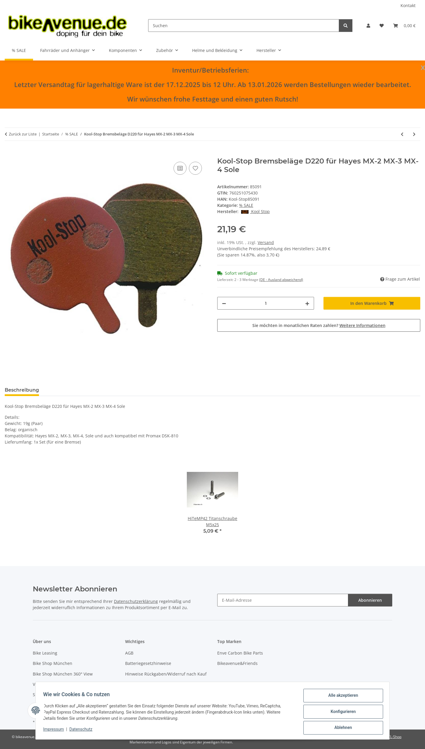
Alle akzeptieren (341, 697)
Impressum (55, 730)
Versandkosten (47, 684)
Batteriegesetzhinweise (148, 663)
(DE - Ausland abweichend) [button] (281, 279)
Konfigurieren (341, 712)
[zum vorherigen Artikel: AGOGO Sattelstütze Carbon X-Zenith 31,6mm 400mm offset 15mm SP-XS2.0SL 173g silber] (402, 134)
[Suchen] (243, 25)
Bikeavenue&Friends (237, 663)
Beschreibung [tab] (22, 390)
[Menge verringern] (224, 303)
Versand (266, 242)
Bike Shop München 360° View (63, 674)
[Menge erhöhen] (307, 303)
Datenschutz (82, 730)
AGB (129, 653)
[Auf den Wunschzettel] (195, 168)
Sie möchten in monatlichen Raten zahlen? (318, 325)
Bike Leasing (45, 653)
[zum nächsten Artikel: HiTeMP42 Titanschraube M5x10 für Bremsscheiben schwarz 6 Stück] (414, 134)
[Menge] (265, 303)
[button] (368, 25)
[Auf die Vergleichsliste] (180, 168)
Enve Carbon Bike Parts (240, 653)
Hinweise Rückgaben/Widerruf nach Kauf (166, 674)
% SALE (246, 205)
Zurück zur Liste (23, 134)
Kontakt (408, 5)
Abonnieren (370, 600)
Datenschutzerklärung (136, 601)
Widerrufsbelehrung (145, 684)
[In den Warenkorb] (9, 154)
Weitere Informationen (362, 325)
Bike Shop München (52, 663)
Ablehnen (341, 728)
